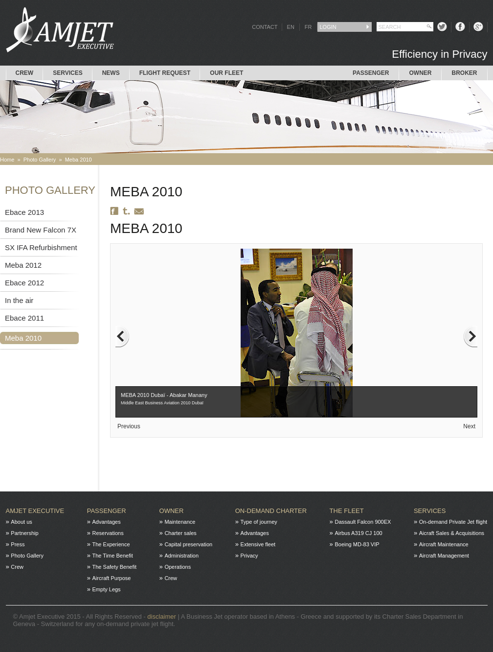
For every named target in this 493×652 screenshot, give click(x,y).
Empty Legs (106, 589)
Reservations (108, 533)
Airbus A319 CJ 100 (358, 533)
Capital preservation (188, 544)
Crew (25, 73)
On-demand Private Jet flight (453, 522)
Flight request (165, 73)
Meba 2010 (78, 160)
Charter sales (180, 533)
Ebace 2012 (24, 283)
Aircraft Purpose (111, 578)
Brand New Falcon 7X (40, 230)
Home (7, 160)
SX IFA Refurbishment (41, 247)
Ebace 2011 (24, 318)
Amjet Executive (35, 510)
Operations (177, 567)
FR (308, 27)
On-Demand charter (271, 510)
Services (67, 73)
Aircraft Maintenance (444, 544)
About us (21, 522)
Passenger (371, 73)
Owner (420, 73)
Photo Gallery (39, 160)
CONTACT (264, 27)
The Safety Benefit (114, 567)
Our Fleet (226, 73)
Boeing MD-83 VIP (357, 544)
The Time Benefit (112, 556)
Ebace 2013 (24, 212)
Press (17, 544)
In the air (19, 300)
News (111, 73)
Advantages (106, 522)
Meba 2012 (23, 265)
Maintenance (179, 522)
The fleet (347, 510)
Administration (181, 556)
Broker (464, 73)
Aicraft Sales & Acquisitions (451, 533)
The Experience (111, 544)
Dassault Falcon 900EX (363, 522)
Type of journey (259, 522)
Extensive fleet (258, 544)
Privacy (249, 556)
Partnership (24, 533)
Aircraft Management (444, 556)
